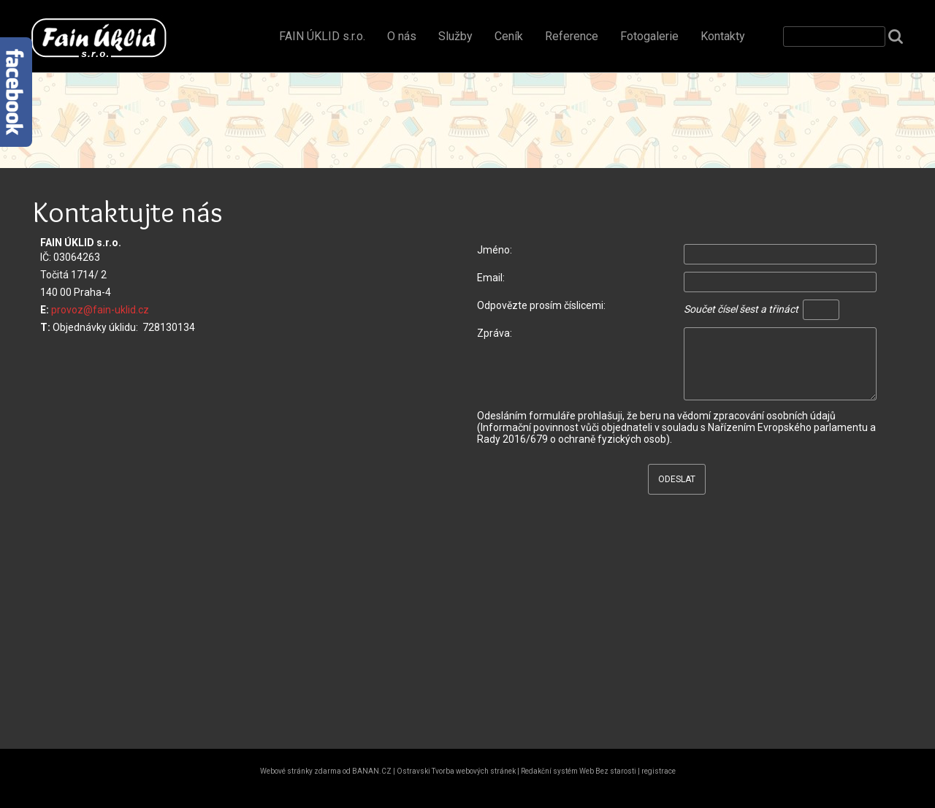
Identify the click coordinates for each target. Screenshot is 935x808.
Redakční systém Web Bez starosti (578, 771)
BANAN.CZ (372, 771)
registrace (658, 771)
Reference (571, 36)
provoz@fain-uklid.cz (100, 310)
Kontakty (723, 36)
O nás (401, 36)
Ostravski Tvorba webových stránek (456, 771)
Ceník (509, 36)
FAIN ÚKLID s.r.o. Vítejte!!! (95, 38)
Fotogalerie (649, 36)
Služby (455, 36)
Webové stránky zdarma (300, 771)
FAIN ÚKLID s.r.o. (322, 36)
